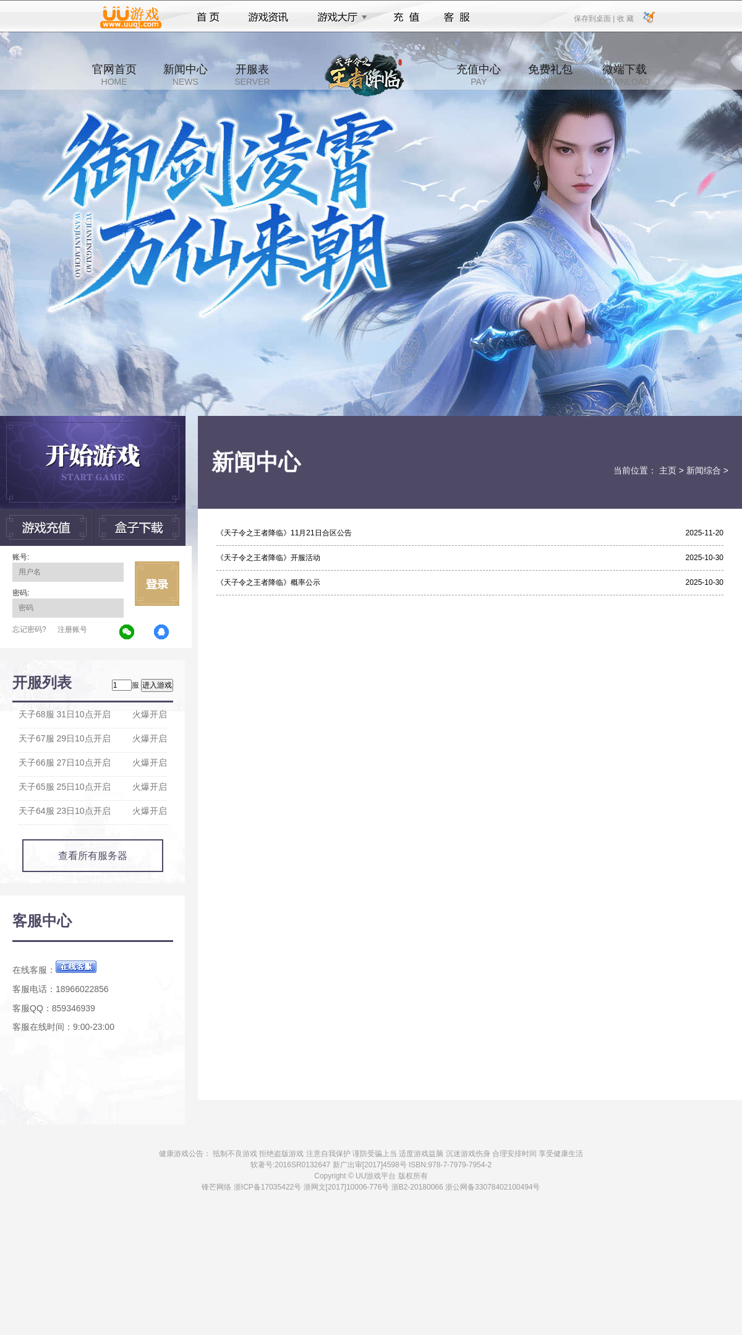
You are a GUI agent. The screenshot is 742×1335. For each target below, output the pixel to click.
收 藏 (624, 18)
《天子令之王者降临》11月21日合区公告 (284, 533)
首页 (208, 17)
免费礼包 (550, 75)
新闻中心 (185, 75)
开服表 (252, 75)
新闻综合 (703, 470)
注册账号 (72, 629)
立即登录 (157, 583)
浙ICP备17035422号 (267, 1187)
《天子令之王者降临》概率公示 (268, 582)
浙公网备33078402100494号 (492, 1187)
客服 (457, 17)
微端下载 (624, 75)
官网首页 (114, 75)
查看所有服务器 (92, 855)
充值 (406, 17)
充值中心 (478, 75)
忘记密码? (29, 629)
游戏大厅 (338, 17)
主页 (667, 470)
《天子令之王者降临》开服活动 (268, 557)
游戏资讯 (268, 17)
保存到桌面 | (594, 18)
